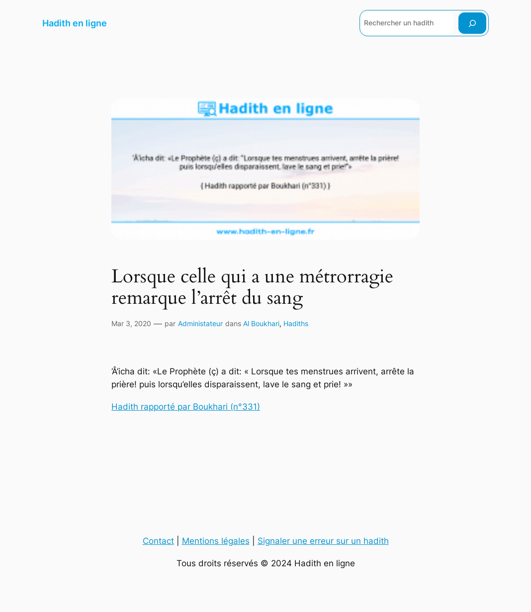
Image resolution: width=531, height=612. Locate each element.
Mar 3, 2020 (131, 323)
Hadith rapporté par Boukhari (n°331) (185, 407)
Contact (158, 541)
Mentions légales (216, 541)
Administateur (200, 323)
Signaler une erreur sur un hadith (323, 541)
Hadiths (295, 323)
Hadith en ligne (74, 23)
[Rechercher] (472, 23)
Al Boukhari (261, 323)
